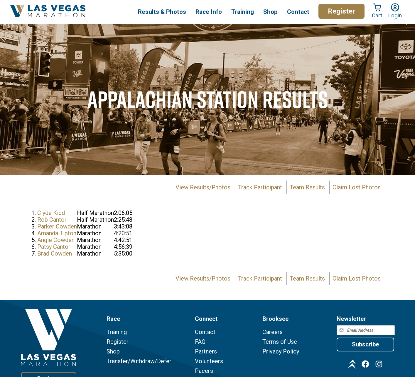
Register (341, 11)
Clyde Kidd (51, 212)
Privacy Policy (280, 351)
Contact (205, 332)
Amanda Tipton (56, 233)
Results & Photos (162, 11)
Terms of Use (279, 341)
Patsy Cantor (53, 246)
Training (117, 332)
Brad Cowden (54, 253)
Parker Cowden (57, 226)
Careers (272, 332)
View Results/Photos (203, 187)
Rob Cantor (52, 219)
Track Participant (260, 187)
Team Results (307, 187)
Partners (206, 351)
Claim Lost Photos (357, 187)
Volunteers (209, 361)
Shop (270, 11)
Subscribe (365, 344)
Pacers (204, 371)
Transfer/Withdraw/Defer (139, 361)
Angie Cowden (56, 239)
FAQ (200, 341)
